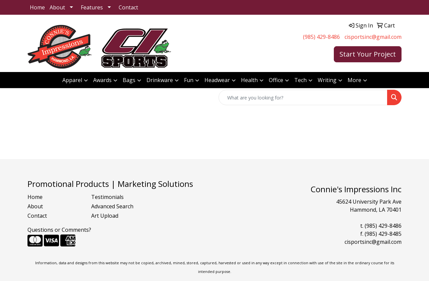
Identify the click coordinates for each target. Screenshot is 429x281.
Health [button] (249, 80)
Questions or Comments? (59, 229)
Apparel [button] (72, 80)
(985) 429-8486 (321, 37)
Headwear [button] (217, 80)
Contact (128, 7)
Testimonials (107, 197)
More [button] (354, 80)
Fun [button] (188, 80)
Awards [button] (102, 80)
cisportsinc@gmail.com (373, 37)
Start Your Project (368, 54)
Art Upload (104, 215)
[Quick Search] (303, 97)
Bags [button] (129, 80)
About (57, 7)
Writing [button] (327, 80)
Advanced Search (112, 206)
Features (92, 7)
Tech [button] (300, 80)
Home (37, 7)
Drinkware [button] (159, 80)
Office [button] (276, 80)
